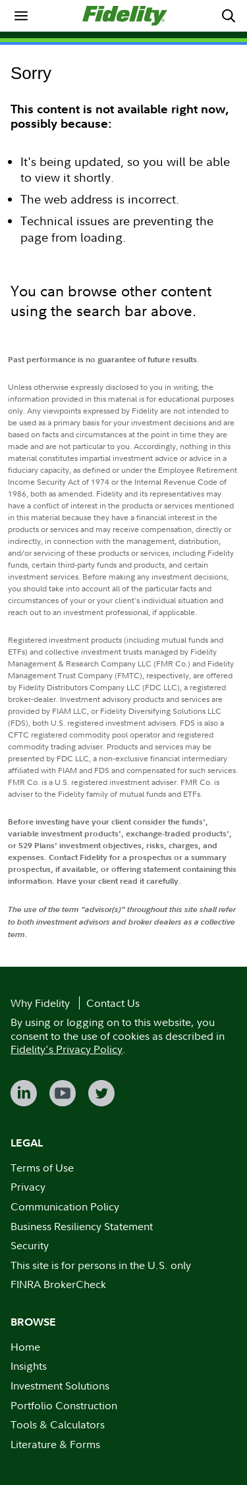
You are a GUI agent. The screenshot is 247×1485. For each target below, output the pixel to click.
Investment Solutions (60, 1385)
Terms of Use (42, 1167)
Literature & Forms (55, 1444)
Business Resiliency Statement (82, 1226)
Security (30, 1245)
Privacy (28, 1186)
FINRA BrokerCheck (58, 1284)
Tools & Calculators (58, 1424)
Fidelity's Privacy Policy (67, 1049)
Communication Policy (65, 1206)
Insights (29, 1366)
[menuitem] (21, 16)
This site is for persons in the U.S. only (101, 1265)
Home (25, 1346)
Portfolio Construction (64, 1405)
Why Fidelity (40, 1003)
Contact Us (113, 1003)
